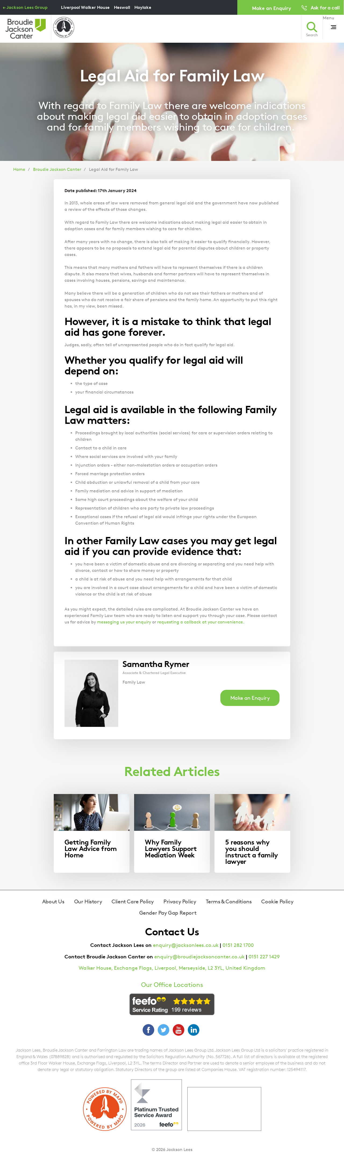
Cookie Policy (277, 901)
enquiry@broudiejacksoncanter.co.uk (199, 957)
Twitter (163, 1029)
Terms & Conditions (229, 901)
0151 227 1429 (264, 957)
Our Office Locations (172, 984)
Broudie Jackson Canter (57, 169)
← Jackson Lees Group (25, 7)
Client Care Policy (133, 901)
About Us (53, 901)
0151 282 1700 (238, 945)
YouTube (178, 1029)
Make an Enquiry (271, 8)
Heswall (122, 7)
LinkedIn (193, 1029)
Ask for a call (325, 7)
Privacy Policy (179, 901)
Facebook (148, 1029)
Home (19, 169)
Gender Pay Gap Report (167, 913)
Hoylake (142, 7)
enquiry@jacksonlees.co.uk (185, 945)
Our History (88, 901)
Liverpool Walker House (85, 7)
